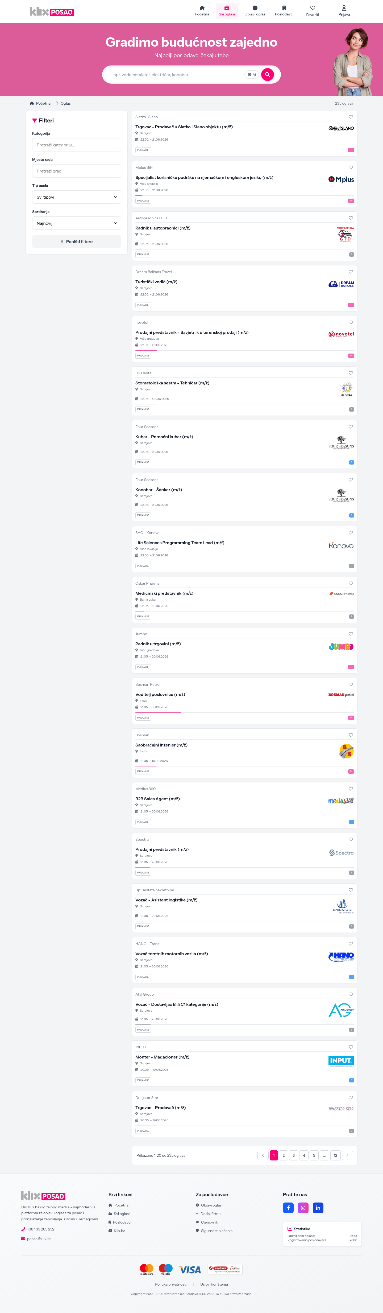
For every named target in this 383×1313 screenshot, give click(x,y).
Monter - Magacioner (162, 1057)
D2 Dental (143, 373)
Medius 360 (145, 788)
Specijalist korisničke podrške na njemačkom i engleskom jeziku (204, 177)
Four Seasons (146, 426)
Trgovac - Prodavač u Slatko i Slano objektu (184, 126)
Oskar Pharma (147, 583)
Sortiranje (40, 211)
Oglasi (66, 103)
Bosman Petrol (147, 684)
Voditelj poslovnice (160, 694)
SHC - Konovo (147, 532)
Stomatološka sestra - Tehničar (172, 382)
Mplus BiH (144, 167)
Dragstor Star (146, 1097)
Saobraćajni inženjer (161, 745)
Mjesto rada (42, 159)
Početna (40, 103)
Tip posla (40, 185)
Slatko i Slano (146, 116)
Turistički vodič (156, 281)
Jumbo (141, 633)
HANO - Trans (147, 943)
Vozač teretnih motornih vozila (171, 953)
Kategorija (41, 133)
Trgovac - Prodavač (160, 1107)
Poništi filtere (77, 241)
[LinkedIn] (318, 1208)
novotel (141, 322)
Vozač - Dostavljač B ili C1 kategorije (176, 1004)
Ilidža (143, 701)
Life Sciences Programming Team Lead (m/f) (179, 542)
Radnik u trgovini (158, 643)
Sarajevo (146, 133)
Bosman (142, 735)
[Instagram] (303, 1208)
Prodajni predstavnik (162, 849)
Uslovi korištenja (214, 1284)
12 (335, 1155)
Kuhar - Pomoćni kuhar (164, 436)
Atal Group (144, 994)
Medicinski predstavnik (164, 593)
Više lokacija (149, 184)
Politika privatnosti (170, 1284)
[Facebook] (288, 1208)
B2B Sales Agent (157, 798)
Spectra (142, 839)
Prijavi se (143, 150)
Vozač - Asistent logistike (166, 899)
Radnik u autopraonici (163, 228)
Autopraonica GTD (151, 218)
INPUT (141, 1047)
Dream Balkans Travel (153, 271)
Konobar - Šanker (158, 489)
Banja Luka (148, 599)
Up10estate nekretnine (154, 890)
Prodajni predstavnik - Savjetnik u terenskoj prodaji (192, 332)
